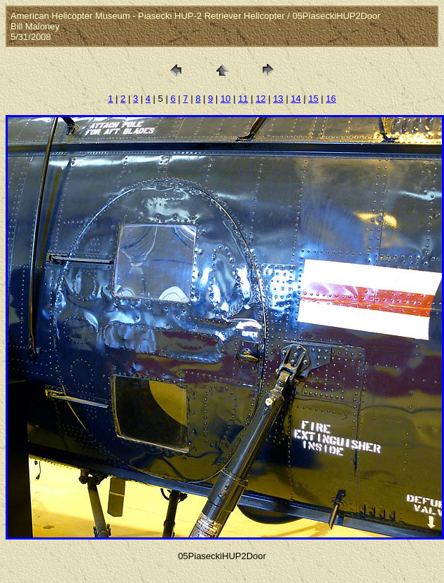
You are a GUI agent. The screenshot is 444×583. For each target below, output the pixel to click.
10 (225, 98)
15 (313, 98)
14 (295, 98)
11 (243, 98)
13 (278, 98)
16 (330, 98)
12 (260, 98)
